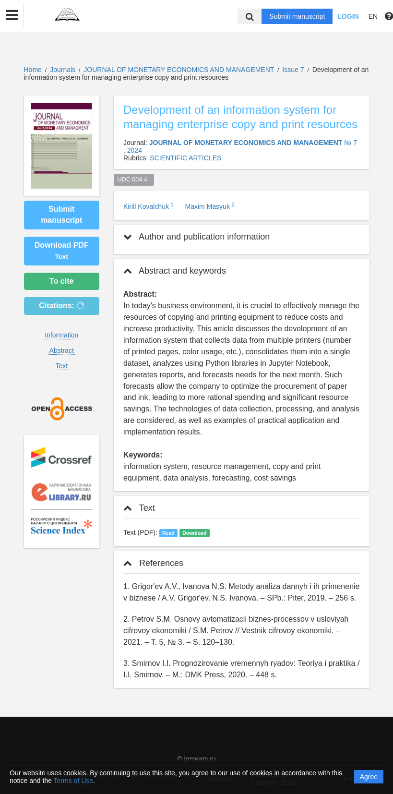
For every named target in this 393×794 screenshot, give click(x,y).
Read (168, 533)
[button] (12, 15)
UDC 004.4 (134, 179)
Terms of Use (73, 780)
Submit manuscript (297, 16)
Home (33, 69)
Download (194, 533)
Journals (62, 69)
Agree (369, 777)
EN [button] (373, 16)
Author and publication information (196, 236)
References (153, 563)
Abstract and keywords (174, 271)
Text (61, 366)
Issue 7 (294, 69)
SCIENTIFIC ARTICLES (185, 158)
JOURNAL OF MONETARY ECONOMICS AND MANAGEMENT (179, 69)
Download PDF (62, 250)
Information (61, 335)
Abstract (61, 350)
